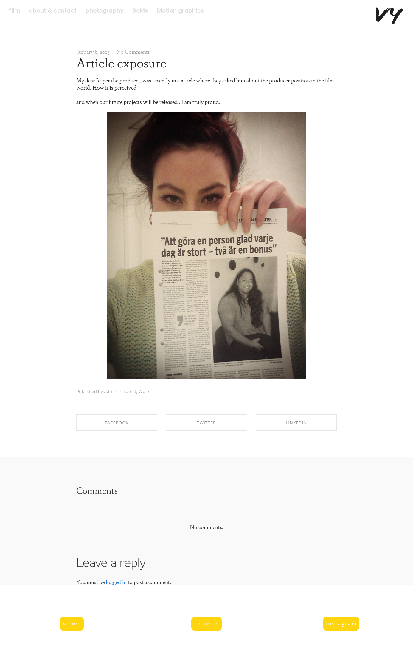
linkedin (206, 623)
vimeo (72, 623)
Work (144, 391)
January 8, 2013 (92, 51)
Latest (130, 391)
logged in (116, 581)
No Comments (133, 51)
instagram (341, 623)
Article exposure (121, 62)
